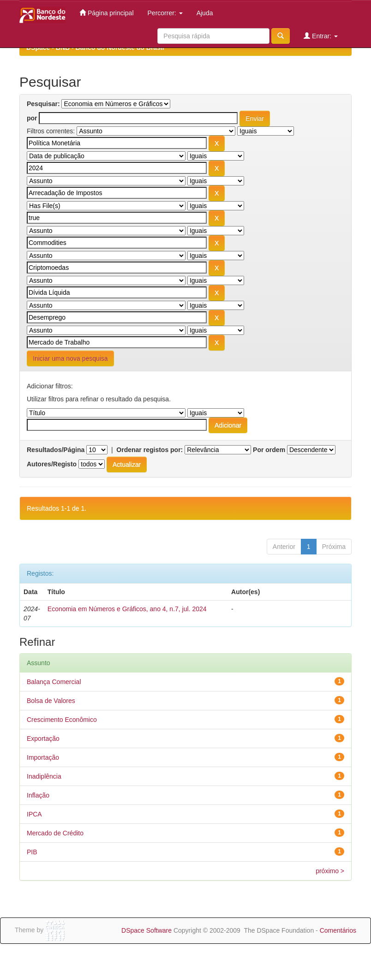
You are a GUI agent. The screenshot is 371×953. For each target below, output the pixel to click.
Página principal (106, 13)
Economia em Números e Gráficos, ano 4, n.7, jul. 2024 (127, 609)
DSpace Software (146, 930)
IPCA (34, 814)
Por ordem (269, 449)
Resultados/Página (55, 449)
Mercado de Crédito (55, 833)
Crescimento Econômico (62, 719)
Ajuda (205, 13)
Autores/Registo (52, 464)
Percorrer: (165, 13)
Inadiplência (44, 776)
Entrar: (321, 36)
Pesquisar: (43, 103)
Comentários (338, 930)
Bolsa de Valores (51, 700)
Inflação (38, 795)
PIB (32, 852)
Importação (43, 757)
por (32, 118)
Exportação (43, 738)
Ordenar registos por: (149, 449)
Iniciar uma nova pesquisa (70, 358)
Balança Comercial (54, 681)
